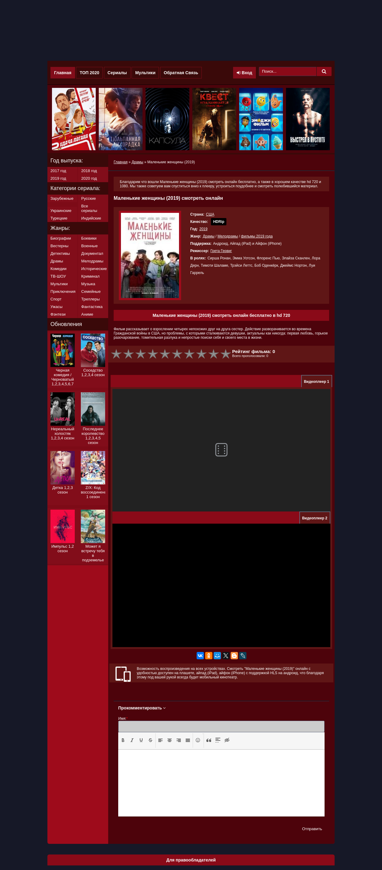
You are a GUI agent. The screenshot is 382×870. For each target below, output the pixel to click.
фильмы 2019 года (257, 236)
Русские (88, 198)
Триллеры (90, 299)
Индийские (91, 218)
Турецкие (58, 218)
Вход (244, 72)
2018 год (89, 170)
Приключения (62, 291)
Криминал (90, 276)
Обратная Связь (181, 72)
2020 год (89, 178)
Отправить (312, 829)
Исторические (94, 268)
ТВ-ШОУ (58, 276)
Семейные (91, 291)
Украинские (60, 210)
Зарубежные (62, 198)
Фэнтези (58, 314)
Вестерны (59, 246)
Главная (62, 72)
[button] (123, 740)
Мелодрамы (228, 236)
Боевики (88, 238)
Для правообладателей (191, 860)
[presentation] (123, 740)
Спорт (56, 299)
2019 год (58, 178)
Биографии (60, 238)
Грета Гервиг (221, 251)
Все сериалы (89, 208)
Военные (89, 246)
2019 (203, 229)
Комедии (58, 268)
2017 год (58, 170)
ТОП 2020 (89, 72)
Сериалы (117, 72)
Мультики (145, 72)
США (210, 214)
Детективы (60, 253)
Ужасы (56, 306)
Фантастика (91, 306)
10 (226, 354)
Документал (92, 253)
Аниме (87, 314)
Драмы (208, 236)
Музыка (88, 284)
